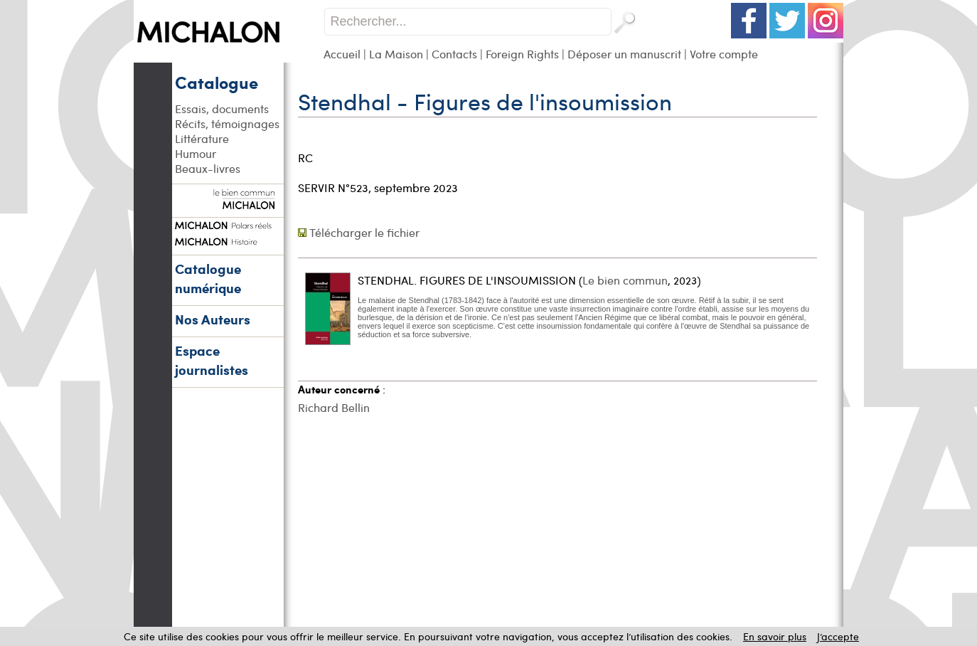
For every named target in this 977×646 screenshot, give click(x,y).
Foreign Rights (522, 53)
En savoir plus (774, 636)
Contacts (454, 53)
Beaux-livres (207, 168)
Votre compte (724, 53)
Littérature (202, 138)
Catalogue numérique (208, 278)
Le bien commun (625, 279)
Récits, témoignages (227, 123)
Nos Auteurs (212, 319)
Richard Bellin (334, 407)
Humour (195, 153)
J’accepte (838, 636)
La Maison (396, 53)
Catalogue (216, 82)
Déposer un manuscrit (624, 53)
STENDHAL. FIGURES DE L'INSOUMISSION (467, 279)
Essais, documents (222, 108)
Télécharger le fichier (364, 232)
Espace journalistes (211, 360)
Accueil (342, 53)
